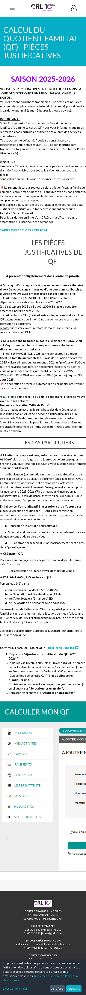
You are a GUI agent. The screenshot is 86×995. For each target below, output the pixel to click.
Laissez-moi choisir (15, 988)
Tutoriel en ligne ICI (60, 647)
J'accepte (73, 988)
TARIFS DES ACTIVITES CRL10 (21, 230)
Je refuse (57, 988)
